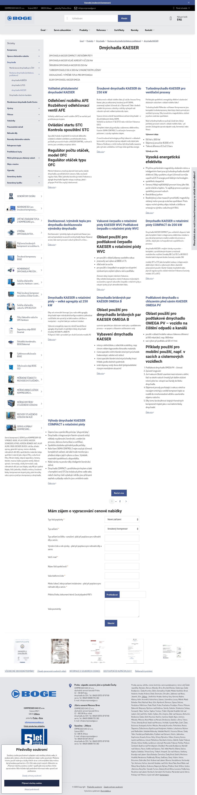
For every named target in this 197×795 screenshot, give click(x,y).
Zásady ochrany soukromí (113, 787)
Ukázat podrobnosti (32, 789)
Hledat (124, 18)
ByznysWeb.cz (106, 791)
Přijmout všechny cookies (32, 783)
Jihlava (37, 714)
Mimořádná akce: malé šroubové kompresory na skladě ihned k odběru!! (194, 209)
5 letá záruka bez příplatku (34, 726)
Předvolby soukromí (94, 787)
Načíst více (119, 493)
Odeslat (111, 623)
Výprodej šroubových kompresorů (97, 2)
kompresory (164, 774)
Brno (41, 718)
